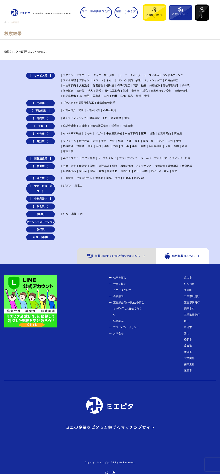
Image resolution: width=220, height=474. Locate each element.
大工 (137, 140)
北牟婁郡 (189, 358)
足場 (167, 146)
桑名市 (188, 277)
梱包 (117, 177)
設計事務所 (155, 146)
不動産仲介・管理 (73, 110)
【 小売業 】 (41, 133)
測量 (90, 146)
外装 (128, 140)
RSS (113, 472)
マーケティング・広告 (177, 158)
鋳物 (145, 171)
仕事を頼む (119, 277)
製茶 (92, 171)
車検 (106, 95)
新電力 (78, 185)
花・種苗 (84, 95)
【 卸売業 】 (41, 118)
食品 (147, 95)
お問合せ (118, 333)
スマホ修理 (69, 80)
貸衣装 (97, 95)
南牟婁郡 (189, 364)
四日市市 (189, 308)
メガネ (99, 133)
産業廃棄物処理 (106, 102)
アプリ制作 (88, 158)
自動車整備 (69, 95)
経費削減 (118, 321)
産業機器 (173, 165)
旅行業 (80, 90)
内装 (95, 140)
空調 (115, 146)
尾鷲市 (188, 370)
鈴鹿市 (188, 327)
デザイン (84, 80)
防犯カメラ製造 (160, 171)
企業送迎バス (84, 177)
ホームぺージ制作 (151, 158)
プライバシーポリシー (126, 327)
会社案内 (118, 296)
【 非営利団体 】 (40, 198)
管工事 (125, 146)
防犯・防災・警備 (131, 95)
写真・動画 (139, 85)
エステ (80, 75)
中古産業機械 (114, 133)
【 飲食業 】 (41, 206)
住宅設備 (84, 140)
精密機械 (187, 165)
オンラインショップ (74, 117)
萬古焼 (178, 133)
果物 (73, 213)
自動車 (127, 177)
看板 (107, 146)
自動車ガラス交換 (161, 90)
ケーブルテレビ (107, 158)
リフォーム (69, 140)
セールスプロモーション (40, 221)
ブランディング (128, 158)
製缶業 (83, 171)
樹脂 (114, 165)
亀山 (186, 321)
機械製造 (160, 165)
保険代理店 (123, 85)
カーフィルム (151, 75)
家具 (143, 133)
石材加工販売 (112, 90)
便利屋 (110, 85)
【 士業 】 (40, 126)
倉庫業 (99, 177)
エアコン (68, 75)
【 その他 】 (41, 103)
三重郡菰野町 (192, 314)
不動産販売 (93, 110)
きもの (88, 133)
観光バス (139, 177)
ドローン (98, 80)
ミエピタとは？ (122, 290)
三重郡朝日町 (192, 302)
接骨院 (185, 85)
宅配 (109, 177)
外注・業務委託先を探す (96, 12)
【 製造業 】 (41, 166)
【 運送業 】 (41, 178)
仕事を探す (119, 283)
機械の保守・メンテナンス (136, 165)
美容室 (135, 90)
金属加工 (126, 171)
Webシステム (70, 158)
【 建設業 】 (41, 141)
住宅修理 (98, 85)
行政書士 (127, 125)
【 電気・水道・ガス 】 (40, 189)
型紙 (92, 165)
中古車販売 (69, 85)
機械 (178, 140)
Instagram (106, 472)
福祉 (125, 90)
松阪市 (188, 339)
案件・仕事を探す (126, 12)
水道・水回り (40, 237)
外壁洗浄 (155, 85)
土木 (103, 140)
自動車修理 (181, 90)
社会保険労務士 (99, 125)
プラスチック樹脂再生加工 (78, 102)
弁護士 (83, 125)
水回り (80, 146)
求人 (90, 90)
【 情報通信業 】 (40, 158)
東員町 (188, 290)
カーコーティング (130, 75)
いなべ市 (189, 283)
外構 (120, 140)
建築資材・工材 (98, 117)
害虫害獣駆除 (171, 85)
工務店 (160, 140)
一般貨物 (68, 177)
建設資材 (104, 165)
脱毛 (145, 90)
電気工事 (68, 151)
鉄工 (136, 171)
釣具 (114, 95)
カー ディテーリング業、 (102, 75)
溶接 (98, 146)
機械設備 (68, 146)
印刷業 (83, 165)
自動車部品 (164, 133)
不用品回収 (171, 80)
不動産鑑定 (109, 110)
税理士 (115, 125)
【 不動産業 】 (40, 110)
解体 (143, 146)
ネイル (110, 80)
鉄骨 (184, 146)
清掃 (98, 90)
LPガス (67, 185)
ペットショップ (153, 80)
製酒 (101, 171)
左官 (170, 140)
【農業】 (40, 214)
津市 (186, 333)
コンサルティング (172, 75)
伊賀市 (188, 351)
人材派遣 (84, 85)
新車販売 (68, 90)
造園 (176, 146)
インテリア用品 (72, 133)
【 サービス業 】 (40, 75)
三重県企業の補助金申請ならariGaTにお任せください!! (128, 309)
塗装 (112, 140)
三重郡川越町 (192, 296)
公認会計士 (69, 125)
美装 (134, 146)
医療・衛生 (69, 165)
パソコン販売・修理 (129, 80)
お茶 (65, 213)
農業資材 (116, 117)
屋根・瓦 (148, 140)
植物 (152, 133)
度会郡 (188, 345)
